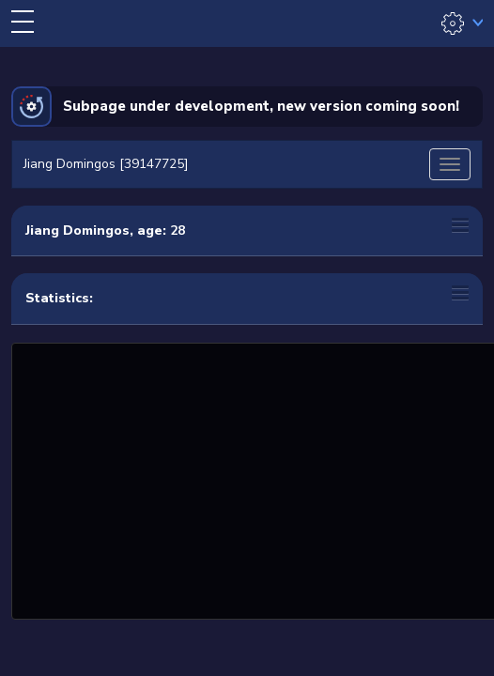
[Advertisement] (255, 478)
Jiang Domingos (77, 230)
